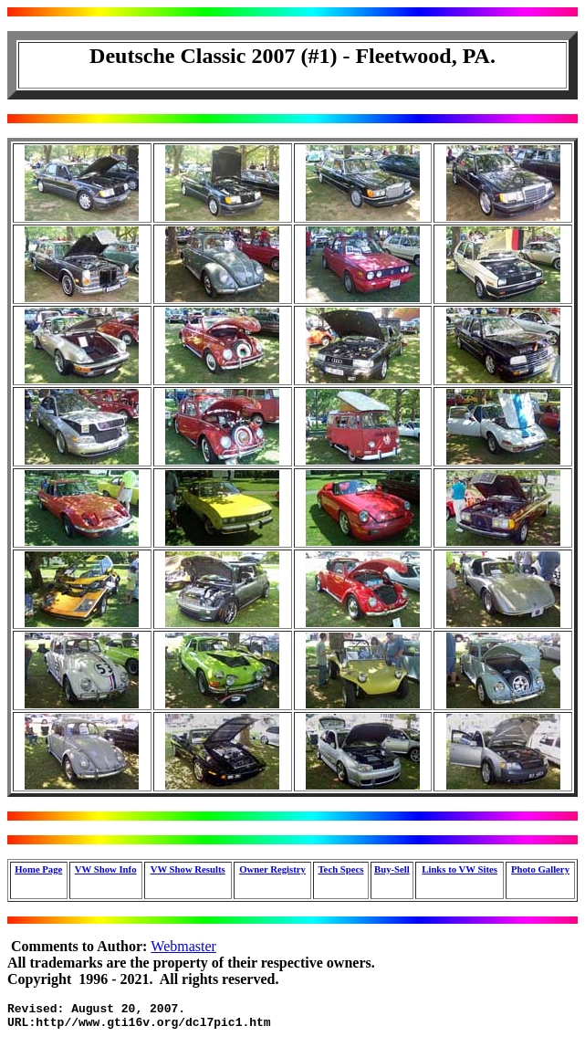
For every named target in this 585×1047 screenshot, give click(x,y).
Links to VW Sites (459, 869)
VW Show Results (188, 869)
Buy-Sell (392, 869)
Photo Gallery (540, 869)
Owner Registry (272, 869)
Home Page (38, 869)
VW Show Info (106, 869)
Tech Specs (340, 869)
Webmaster (183, 946)
